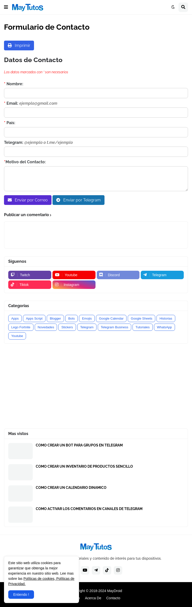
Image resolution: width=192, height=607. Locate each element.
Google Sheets (141, 318)
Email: (30, 103)
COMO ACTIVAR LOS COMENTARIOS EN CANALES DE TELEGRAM (89, 509)
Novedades (46, 327)
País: (9, 122)
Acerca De (93, 598)
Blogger (55, 318)
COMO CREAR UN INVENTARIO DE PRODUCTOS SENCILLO (84, 466)
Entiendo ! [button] (21, 595)
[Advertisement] (96, 386)
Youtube (17, 336)
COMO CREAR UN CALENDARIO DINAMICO (71, 488)
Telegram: (38, 142)
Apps (15, 318)
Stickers (67, 327)
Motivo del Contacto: (25, 162)
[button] (6, 7)
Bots (71, 318)
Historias (166, 318)
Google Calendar (111, 318)
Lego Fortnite (20, 327)
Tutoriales (143, 327)
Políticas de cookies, (40, 579)
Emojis (87, 318)
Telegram (87, 327)
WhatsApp (164, 327)
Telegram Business (114, 327)
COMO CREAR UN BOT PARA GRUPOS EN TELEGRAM (79, 445)
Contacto (113, 598)
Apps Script (34, 318)
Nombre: (13, 84)
